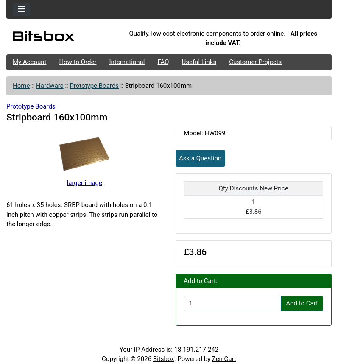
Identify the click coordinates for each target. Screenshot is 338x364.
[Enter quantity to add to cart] (232, 303)
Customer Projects (255, 62)
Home (21, 86)
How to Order (77, 62)
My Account (29, 62)
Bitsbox (163, 359)
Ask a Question (200, 158)
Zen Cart (224, 359)
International (127, 62)
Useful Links (199, 62)
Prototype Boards (94, 86)
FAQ (163, 62)
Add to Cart (302, 303)
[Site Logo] (61, 38)
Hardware (50, 86)
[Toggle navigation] (21, 9)
